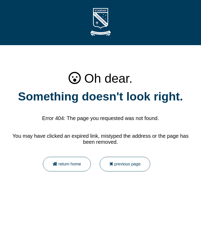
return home (67, 164)
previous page (125, 164)
